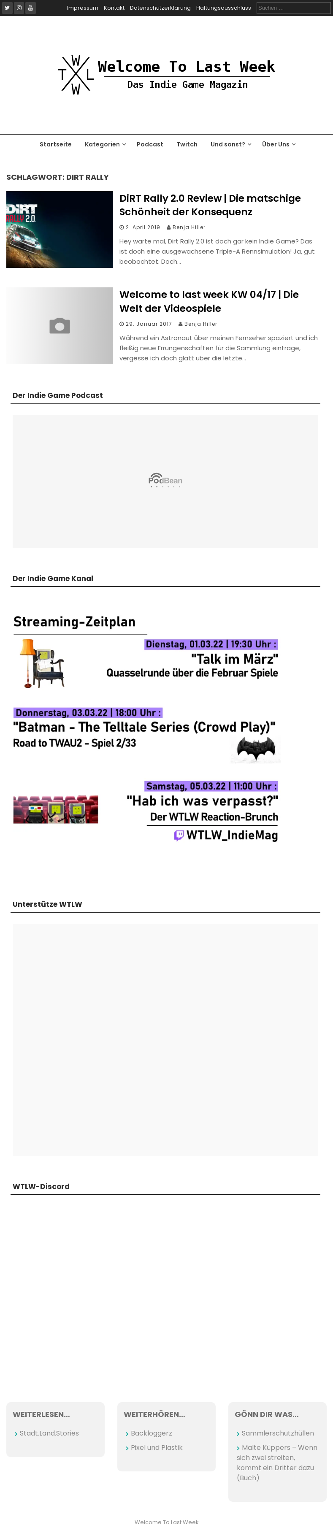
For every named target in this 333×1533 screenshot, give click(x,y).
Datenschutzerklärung (160, 8)
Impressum (82, 8)
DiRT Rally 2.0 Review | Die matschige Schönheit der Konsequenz (210, 205)
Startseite (56, 144)
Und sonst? (228, 144)
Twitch (187, 144)
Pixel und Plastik (157, 1447)
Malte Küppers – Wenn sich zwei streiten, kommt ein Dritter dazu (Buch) (277, 1463)
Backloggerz (151, 1433)
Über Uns (276, 144)
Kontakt (114, 8)
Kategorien (102, 144)
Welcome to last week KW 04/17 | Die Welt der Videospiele (209, 301)
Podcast (150, 144)
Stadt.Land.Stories (49, 1433)
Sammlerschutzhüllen (278, 1433)
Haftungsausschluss (223, 8)
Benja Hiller (189, 227)
